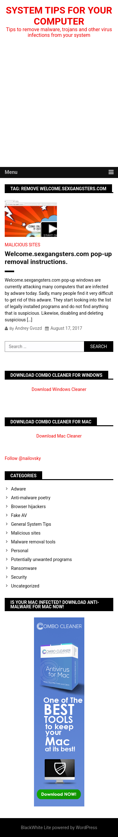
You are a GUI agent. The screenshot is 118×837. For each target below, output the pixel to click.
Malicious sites (22, 244)
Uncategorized (25, 585)
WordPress (86, 827)
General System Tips (31, 524)
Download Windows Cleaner (59, 389)
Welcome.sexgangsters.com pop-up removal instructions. (58, 258)
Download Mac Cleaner (59, 436)
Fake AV (19, 515)
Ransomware (24, 568)
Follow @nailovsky (23, 458)
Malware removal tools (33, 541)
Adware (18, 488)
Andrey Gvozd (28, 328)
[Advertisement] (59, 105)
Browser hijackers (28, 506)
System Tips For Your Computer (59, 16)
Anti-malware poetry (30, 497)
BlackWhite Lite (36, 827)
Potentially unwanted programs (41, 559)
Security (19, 577)
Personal (19, 550)
